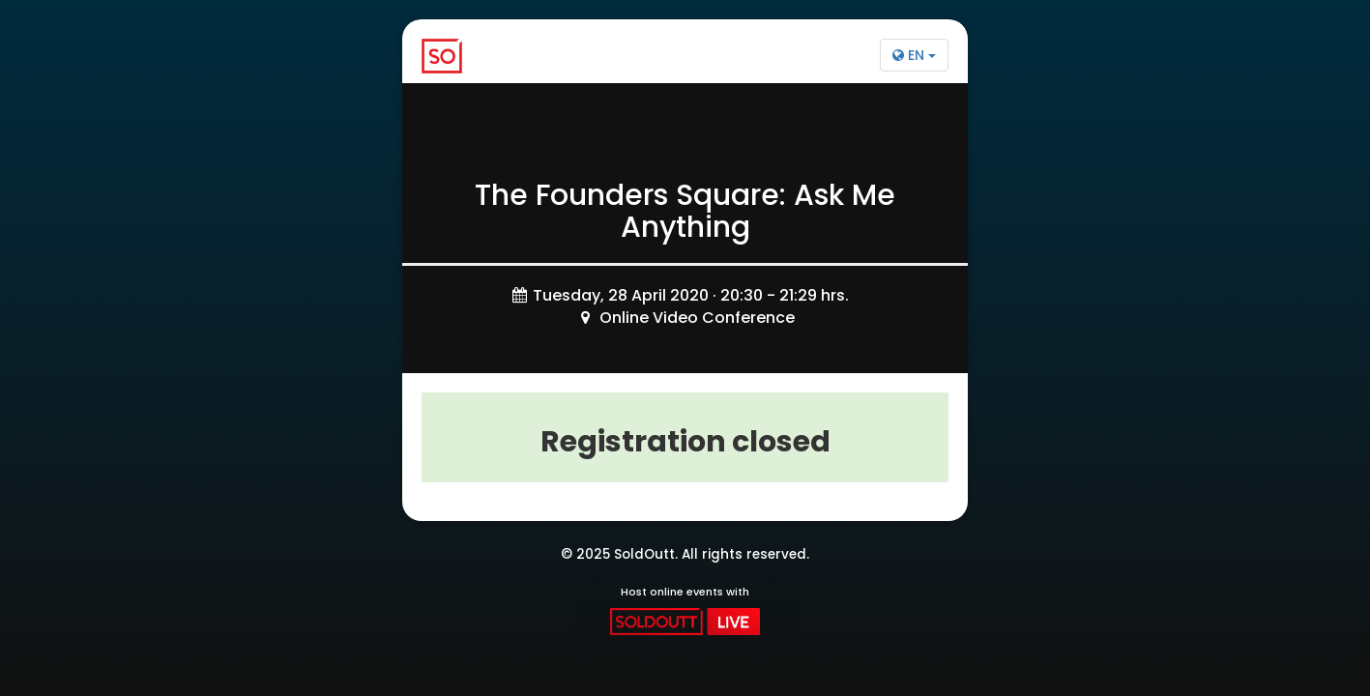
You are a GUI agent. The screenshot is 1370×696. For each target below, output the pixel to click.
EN (914, 55)
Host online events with (685, 610)
